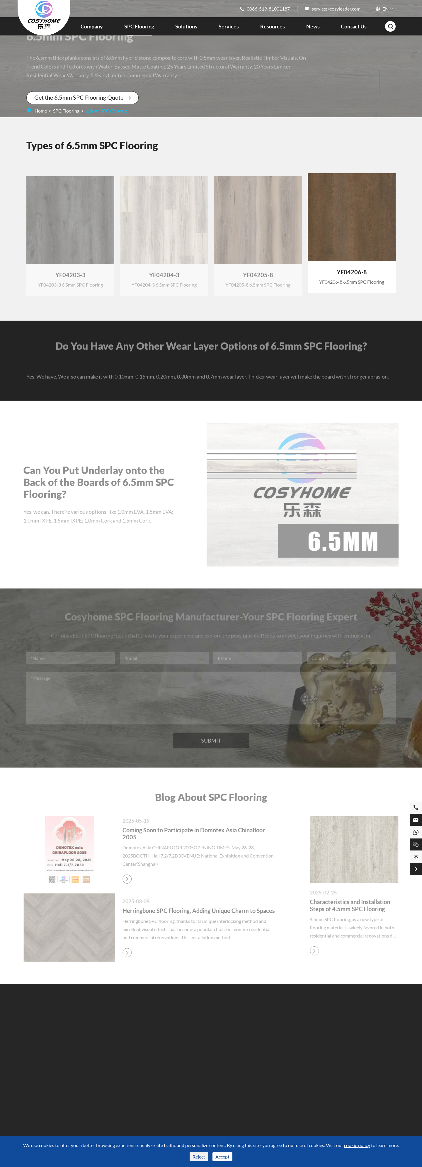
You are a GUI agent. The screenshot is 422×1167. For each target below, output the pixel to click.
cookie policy (357, 1145)
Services (229, 26)
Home (41, 110)
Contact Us (354, 26)
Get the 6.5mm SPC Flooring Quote (82, 97)
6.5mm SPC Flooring (106, 110)
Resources (272, 26)
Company (92, 26)
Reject (199, 1156)
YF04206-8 (352, 271)
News (313, 26)
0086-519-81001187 (268, 8)
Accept (222, 1156)
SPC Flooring (139, 26)
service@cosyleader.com (336, 8)
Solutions (186, 26)
